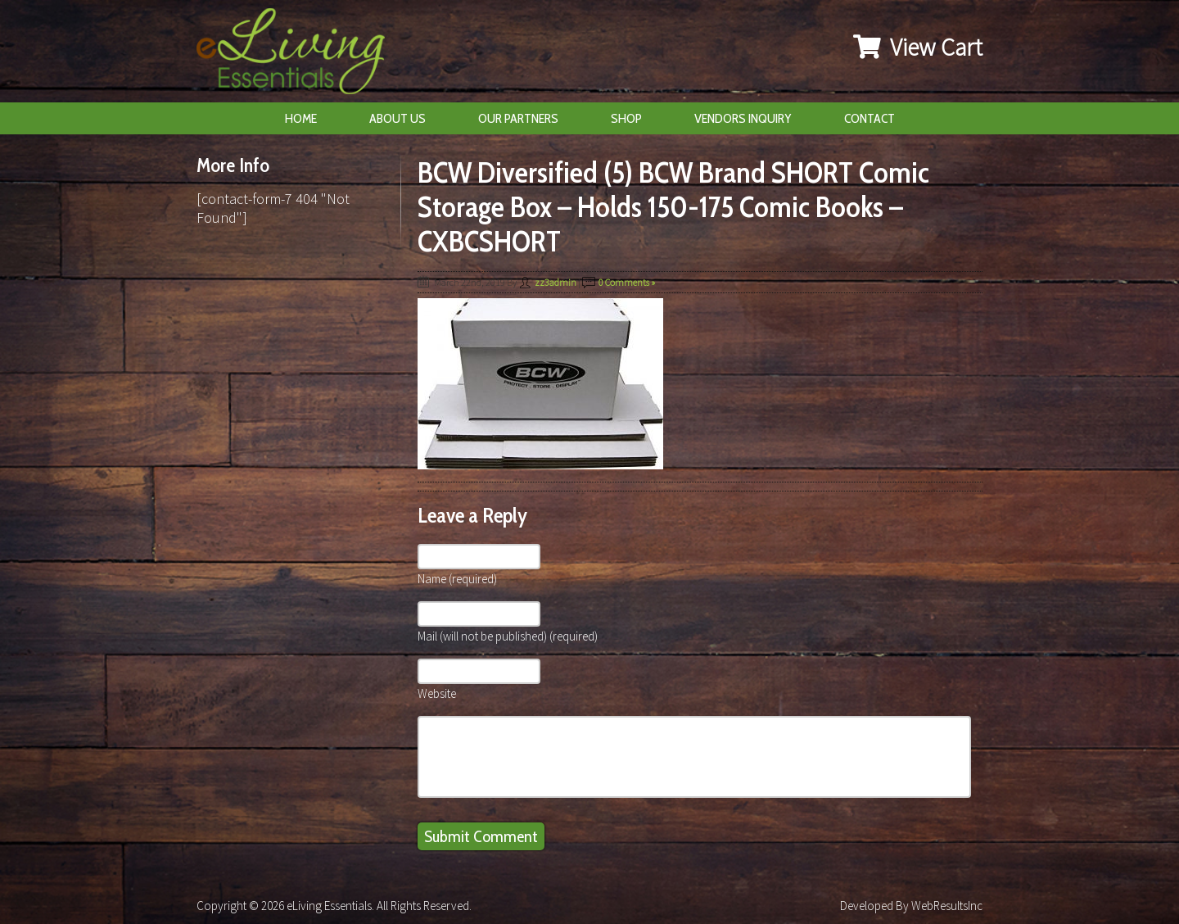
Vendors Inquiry (743, 118)
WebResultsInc (946, 905)
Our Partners (518, 118)
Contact (869, 118)
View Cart (917, 46)
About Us (397, 118)
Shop (626, 118)
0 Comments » (627, 282)
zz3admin (555, 282)
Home (301, 118)
